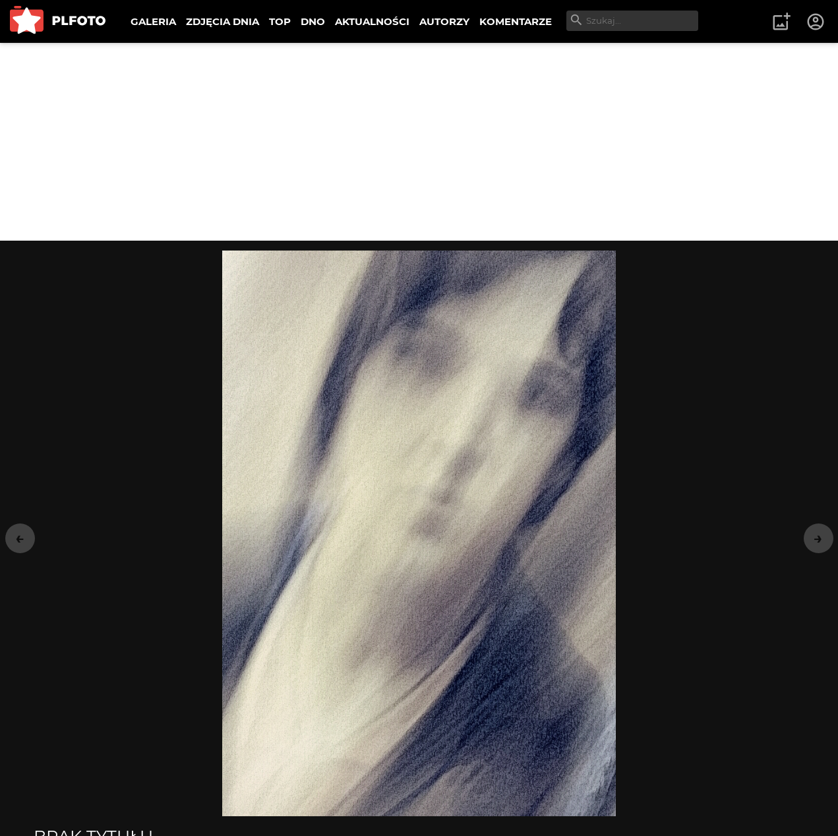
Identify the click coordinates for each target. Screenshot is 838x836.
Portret (522, 717)
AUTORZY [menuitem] (444, 21)
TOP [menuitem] (280, 21)
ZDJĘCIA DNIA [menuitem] (222, 21)
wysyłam (447, 803)
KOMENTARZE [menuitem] (515, 21)
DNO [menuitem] (313, 21)
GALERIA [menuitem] (153, 21)
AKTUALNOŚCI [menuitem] (372, 21)
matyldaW (90, 668)
